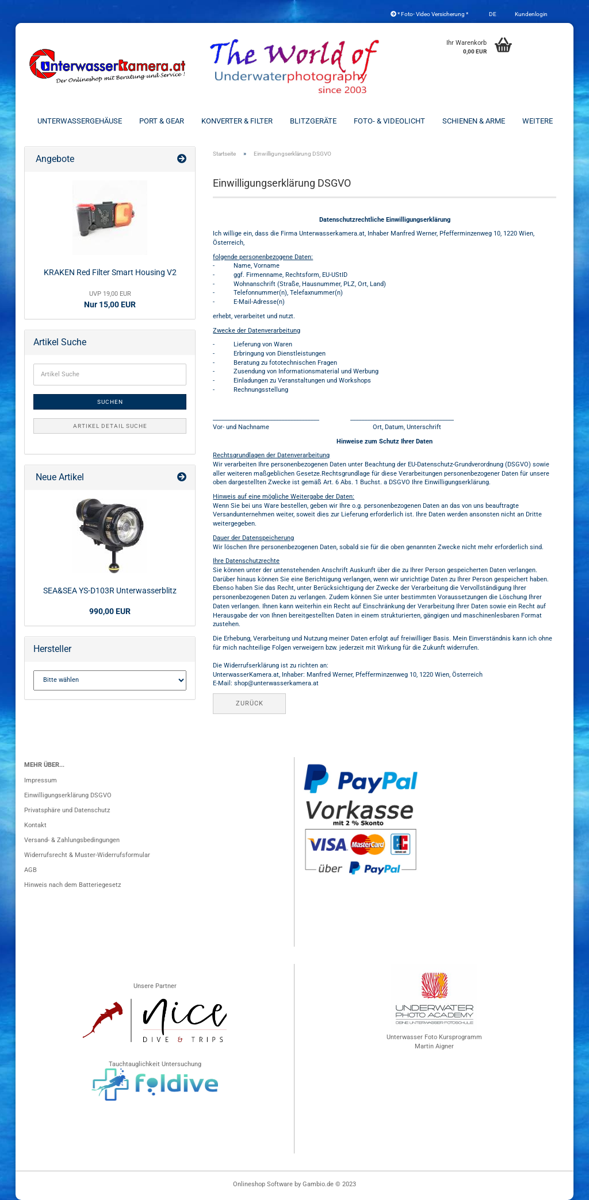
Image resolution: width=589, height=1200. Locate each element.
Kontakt (35, 825)
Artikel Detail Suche (110, 426)
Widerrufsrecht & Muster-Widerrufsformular (87, 855)
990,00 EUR (110, 611)
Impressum (40, 780)
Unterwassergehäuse (79, 121)
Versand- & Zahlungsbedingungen (72, 840)
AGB (30, 870)
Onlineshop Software (263, 1184)
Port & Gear (161, 121)
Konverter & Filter (237, 121)
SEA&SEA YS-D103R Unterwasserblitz (110, 590)
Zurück (249, 703)
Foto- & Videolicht (389, 121)
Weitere (537, 121)
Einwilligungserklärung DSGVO (68, 795)
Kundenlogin (531, 14)
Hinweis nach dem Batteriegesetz (72, 885)
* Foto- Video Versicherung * (429, 14)
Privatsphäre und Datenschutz (67, 810)
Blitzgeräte (313, 121)
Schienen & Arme (473, 121)
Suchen (110, 402)
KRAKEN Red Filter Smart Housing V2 (110, 272)
